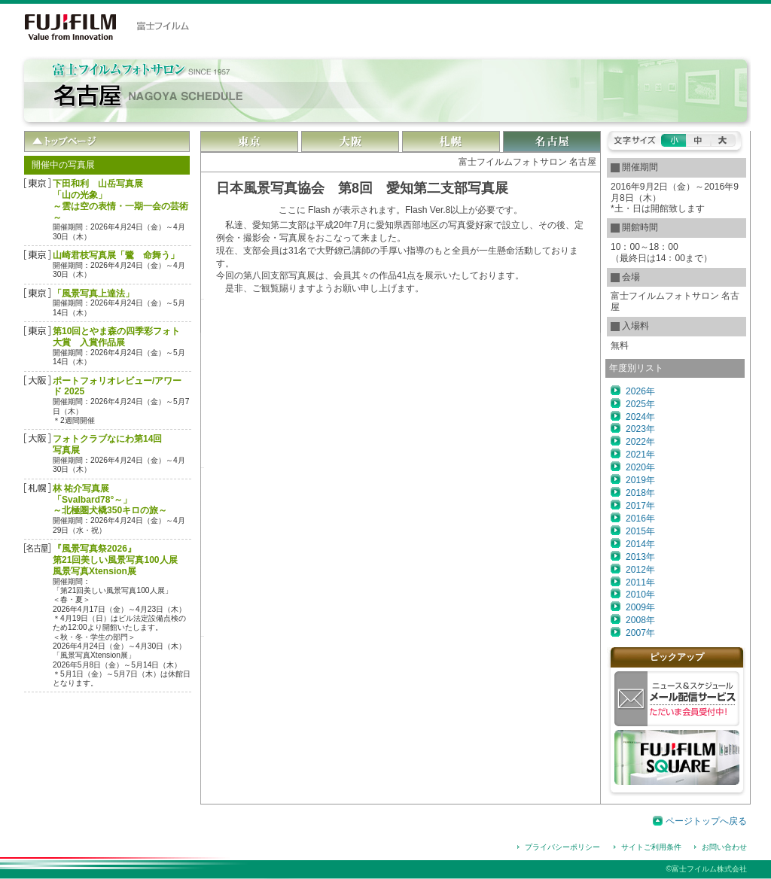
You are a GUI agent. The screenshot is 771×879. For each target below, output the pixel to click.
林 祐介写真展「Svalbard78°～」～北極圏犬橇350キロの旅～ (110, 499)
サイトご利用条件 (651, 847)
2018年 (640, 493)
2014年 (640, 544)
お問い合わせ (724, 847)
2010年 (640, 594)
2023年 (640, 429)
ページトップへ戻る (706, 821)
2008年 (640, 620)
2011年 (640, 582)
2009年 (640, 607)
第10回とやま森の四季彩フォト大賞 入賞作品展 (116, 337)
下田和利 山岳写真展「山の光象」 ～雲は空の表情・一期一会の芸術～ (120, 200)
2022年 (640, 441)
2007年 (640, 633)
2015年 (640, 531)
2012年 (640, 569)
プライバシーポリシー (562, 847)
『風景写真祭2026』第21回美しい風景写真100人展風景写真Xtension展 (115, 559)
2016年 (640, 518)
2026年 (640, 391)
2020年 (640, 467)
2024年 (640, 417)
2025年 (640, 404)
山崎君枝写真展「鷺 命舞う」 (116, 255)
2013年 (640, 557)
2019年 (640, 480)
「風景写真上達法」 (93, 293)
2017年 (640, 505)
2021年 (640, 454)
